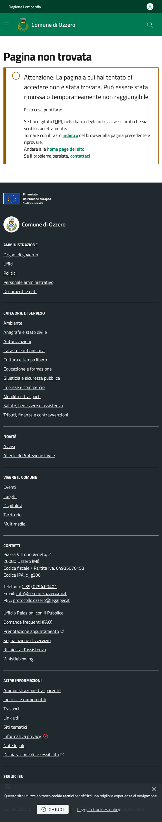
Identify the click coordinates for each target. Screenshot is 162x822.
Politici (10, 273)
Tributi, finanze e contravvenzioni (35, 414)
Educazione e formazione (27, 368)
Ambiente (12, 322)
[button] (150, 24)
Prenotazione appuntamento (33, 631)
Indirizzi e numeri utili (24, 699)
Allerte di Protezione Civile (29, 455)
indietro (70, 135)
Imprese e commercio (24, 387)
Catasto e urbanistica (24, 350)
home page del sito (65, 149)
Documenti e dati (20, 291)
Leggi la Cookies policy (98, 809)
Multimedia (14, 523)
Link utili (12, 717)
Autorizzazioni (17, 341)
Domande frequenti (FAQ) (27, 622)
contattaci (80, 155)
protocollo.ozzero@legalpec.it (41, 600)
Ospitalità (12, 505)
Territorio (12, 514)
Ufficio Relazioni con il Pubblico (33, 612)
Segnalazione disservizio (27, 640)
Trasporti (12, 708)
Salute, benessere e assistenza (33, 405)
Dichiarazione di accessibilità (33, 754)
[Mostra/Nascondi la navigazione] (6, 24)
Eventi (9, 487)
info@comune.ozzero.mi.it (41, 593)
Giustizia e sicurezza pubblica (31, 378)
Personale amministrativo (28, 282)
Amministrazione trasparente (32, 690)
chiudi (52, 809)
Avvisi (9, 446)
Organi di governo (20, 254)
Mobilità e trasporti (22, 396)
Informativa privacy (22, 736)
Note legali (13, 745)
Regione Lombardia (25, 7)
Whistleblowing (18, 658)
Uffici (8, 263)
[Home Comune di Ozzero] (46, 25)
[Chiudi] (154, 789)
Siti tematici (15, 727)
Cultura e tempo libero (25, 359)
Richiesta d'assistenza (24, 649)
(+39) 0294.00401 (39, 586)
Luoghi (10, 496)
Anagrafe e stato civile (25, 332)
